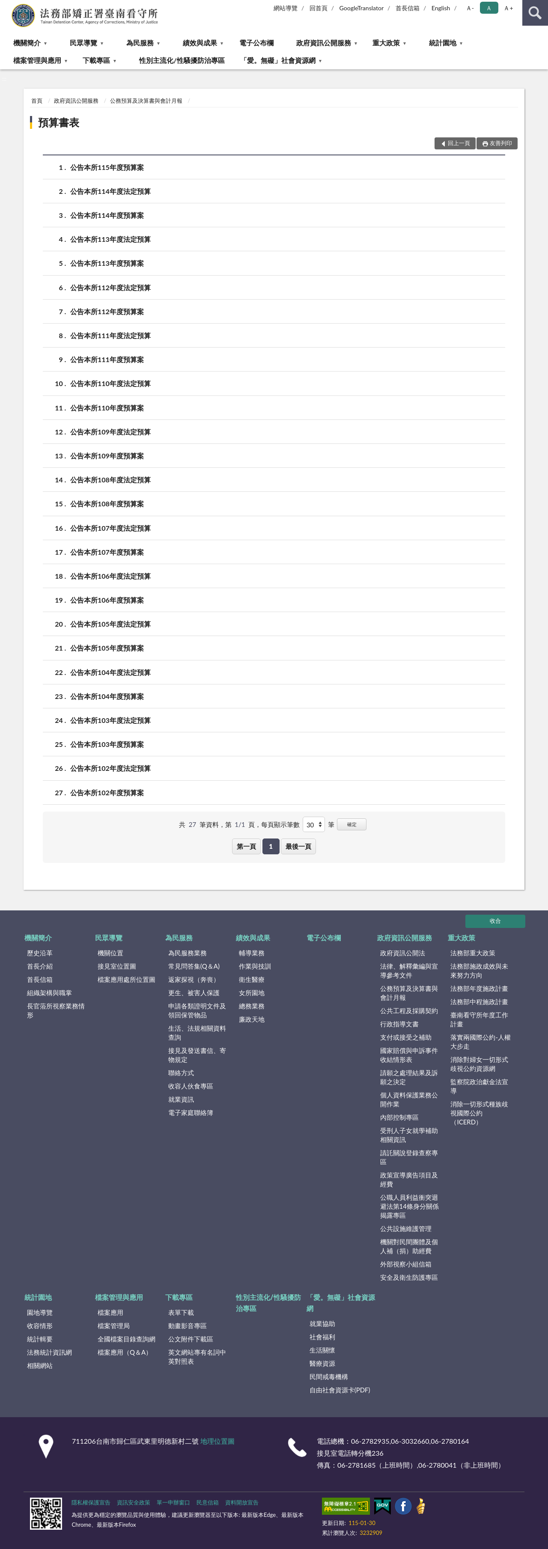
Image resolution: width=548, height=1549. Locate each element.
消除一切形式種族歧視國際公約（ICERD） (479, 1113)
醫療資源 (322, 1363)
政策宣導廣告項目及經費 (409, 1179)
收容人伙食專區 (190, 1086)
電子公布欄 (256, 43)
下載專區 (96, 60)
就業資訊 (181, 1099)
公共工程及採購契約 (409, 1010)
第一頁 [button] (246, 846)
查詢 (535, 13)
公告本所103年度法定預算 (110, 720)
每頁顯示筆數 (280, 824)
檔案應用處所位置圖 (126, 979)
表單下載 (181, 1312)
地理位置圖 (217, 1441)
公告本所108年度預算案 (107, 503)
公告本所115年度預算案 (107, 167)
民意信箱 (208, 1502)
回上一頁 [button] (459, 143)
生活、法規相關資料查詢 (197, 1032)
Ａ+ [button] (508, 8)
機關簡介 (27, 43)
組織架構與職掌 (49, 992)
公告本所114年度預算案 (107, 215)
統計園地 (442, 43)
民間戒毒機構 (329, 1376)
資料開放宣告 (242, 1502)
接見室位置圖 (117, 966)
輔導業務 (252, 953)
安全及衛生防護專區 (409, 1277)
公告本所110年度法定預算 (110, 383)
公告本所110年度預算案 (107, 408)
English (441, 8)
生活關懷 (322, 1350)
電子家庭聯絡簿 (190, 1112)
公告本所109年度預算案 (107, 456)
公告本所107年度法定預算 (110, 528)
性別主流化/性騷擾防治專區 (181, 60)
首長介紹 (40, 966)
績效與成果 (200, 43)
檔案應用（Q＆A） (125, 1352)
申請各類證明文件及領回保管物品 (197, 1010)
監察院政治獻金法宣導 (479, 1086)
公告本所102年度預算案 (107, 792)
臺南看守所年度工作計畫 (479, 1019)
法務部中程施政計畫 (479, 1001)
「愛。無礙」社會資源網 (278, 60)
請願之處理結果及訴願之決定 (409, 1077)
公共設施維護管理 (406, 1228)
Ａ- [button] (470, 8)
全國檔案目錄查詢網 (126, 1339)
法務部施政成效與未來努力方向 (479, 970)
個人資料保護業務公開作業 (409, 1099)
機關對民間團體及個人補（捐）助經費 (409, 1246)
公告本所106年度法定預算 (110, 576)
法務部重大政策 (472, 953)
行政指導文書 (399, 1024)
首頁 (36, 100)
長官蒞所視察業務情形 (56, 1010)
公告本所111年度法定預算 (110, 335)
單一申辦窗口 (173, 1502)
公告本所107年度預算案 (107, 552)
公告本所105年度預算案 (107, 648)
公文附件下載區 (190, 1339)
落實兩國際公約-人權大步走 (480, 1041)
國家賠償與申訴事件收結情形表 (409, 1055)
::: (7, 6)
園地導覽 (40, 1312)
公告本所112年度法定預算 (110, 287)
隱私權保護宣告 (90, 1502)
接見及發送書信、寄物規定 (197, 1055)
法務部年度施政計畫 (479, 988)
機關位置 (110, 953)
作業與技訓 (255, 966)
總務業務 (252, 1006)
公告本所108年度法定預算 (110, 480)
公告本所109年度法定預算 (110, 432)
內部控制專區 (399, 1117)
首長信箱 (408, 8)
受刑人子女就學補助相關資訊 (409, 1135)
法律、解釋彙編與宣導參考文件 (409, 970)
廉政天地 (252, 1019)
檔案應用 (110, 1312)
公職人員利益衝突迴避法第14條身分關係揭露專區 (409, 1206)
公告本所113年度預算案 (107, 263)
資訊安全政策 (133, 1502)
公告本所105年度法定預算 (110, 624)
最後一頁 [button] (298, 846)
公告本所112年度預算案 (107, 311)
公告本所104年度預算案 (107, 696)
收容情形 (40, 1325)
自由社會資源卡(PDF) (340, 1390)
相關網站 (40, 1365)
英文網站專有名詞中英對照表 (197, 1356)
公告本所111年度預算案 (107, 359)
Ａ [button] (489, 8)
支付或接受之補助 (406, 1037)
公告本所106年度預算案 (107, 600)
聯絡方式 (181, 1072)
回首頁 (319, 8)
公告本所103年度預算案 (107, 744)
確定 (352, 824)
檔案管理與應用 (37, 60)
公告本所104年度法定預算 (110, 672)
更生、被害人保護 (194, 992)
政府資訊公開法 (402, 953)
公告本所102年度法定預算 (110, 768)
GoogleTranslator (362, 8)
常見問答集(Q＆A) (194, 966)
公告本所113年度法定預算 (110, 239)
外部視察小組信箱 (406, 1264)
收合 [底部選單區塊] (495, 920)
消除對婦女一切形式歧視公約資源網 (479, 1063)
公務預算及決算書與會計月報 (146, 100)
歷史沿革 (40, 953)
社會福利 (322, 1337)
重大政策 (386, 43)
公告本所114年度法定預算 (110, 191)
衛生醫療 (252, 979)
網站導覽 (286, 8)
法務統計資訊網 (49, 1352)
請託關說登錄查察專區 (409, 1157)
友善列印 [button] (501, 143)
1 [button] (271, 846)
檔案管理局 (114, 1325)
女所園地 (252, 992)
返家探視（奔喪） (194, 979)
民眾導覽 (83, 43)
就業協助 (322, 1323)
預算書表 (58, 122)
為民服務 (140, 43)
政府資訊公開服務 (323, 43)
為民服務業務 (187, 953)
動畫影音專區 (187, 1325)
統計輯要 (40, 1339)
